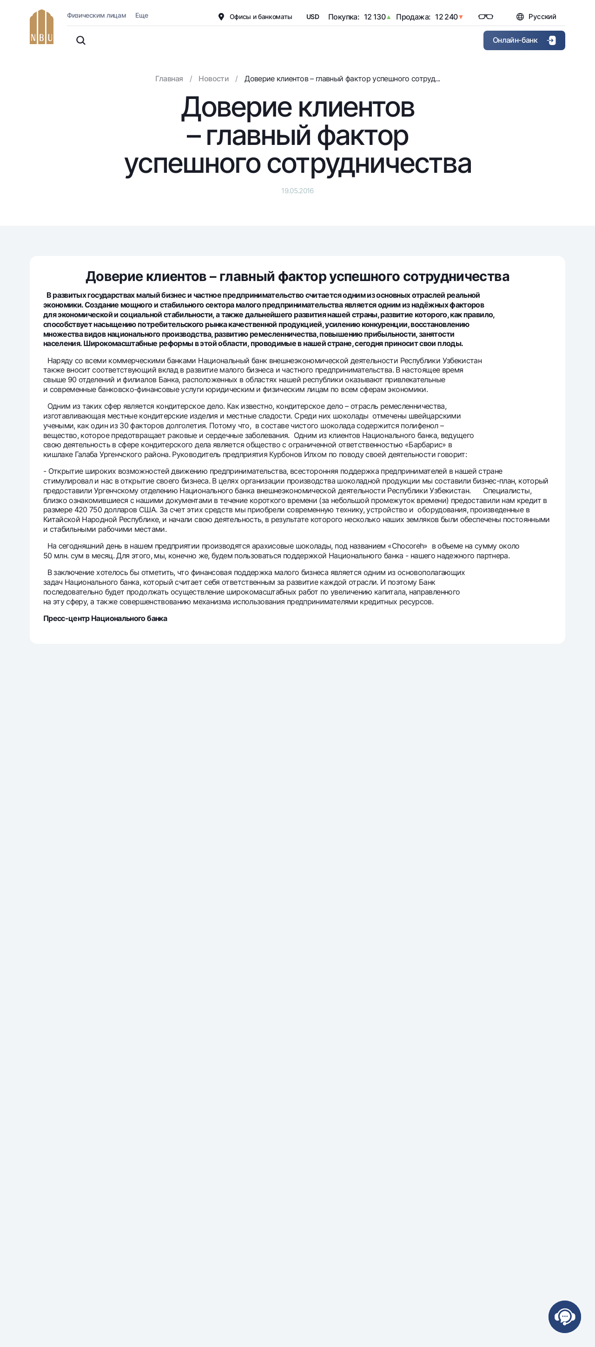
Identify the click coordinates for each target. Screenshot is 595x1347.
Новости (213, 78)
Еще (141, 15)
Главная (169, 78)
